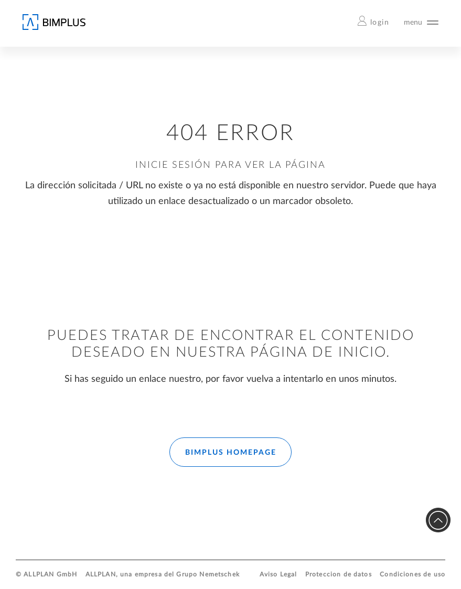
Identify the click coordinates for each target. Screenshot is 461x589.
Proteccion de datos (338, 574)
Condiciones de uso (412, 574)
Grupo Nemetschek (207, 574)
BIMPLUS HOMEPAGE (230, 452)
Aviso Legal (278, 574)
